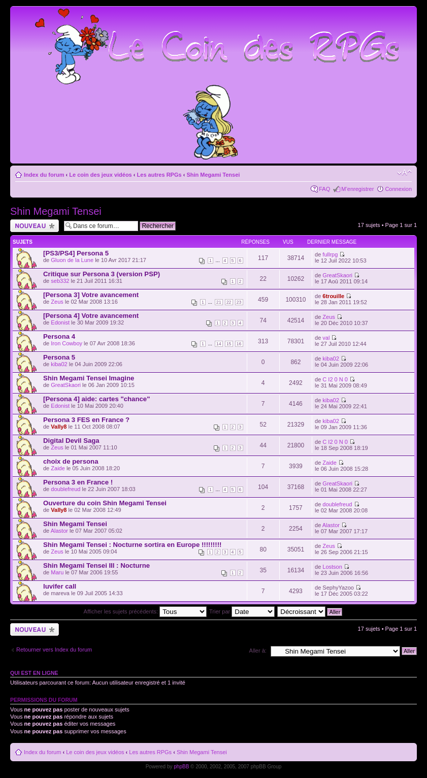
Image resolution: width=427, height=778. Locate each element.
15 (229, 343)
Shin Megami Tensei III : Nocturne (96, 565)
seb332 (60, 281)
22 (229, 302)
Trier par (242, 611)
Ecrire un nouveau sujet (34, 225)
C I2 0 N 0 (335, 379)
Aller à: (258, 650)
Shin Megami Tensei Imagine (88, 378)
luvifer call (59, 586)
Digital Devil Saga (71, 440)
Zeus (57, 302)
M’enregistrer (357, 189)
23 (239, 302)
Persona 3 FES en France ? (86, 420)
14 (218, 343)
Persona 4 (59, 336)
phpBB (181, 766)
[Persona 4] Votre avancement (91, 315)
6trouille (333, 296)
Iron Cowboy (66, 343)
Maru (57, 572)
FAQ (324, 189)
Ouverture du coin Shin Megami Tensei (105, 503)
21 (218, 302)
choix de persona (70, 461)
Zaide (58, 468)
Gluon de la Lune (72, 260)
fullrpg (330, 254)
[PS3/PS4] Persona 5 (76, 253)
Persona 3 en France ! (78, 482)
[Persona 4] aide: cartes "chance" (96, 399)
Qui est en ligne (34, 673)
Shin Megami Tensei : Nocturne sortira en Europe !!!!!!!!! (132, 544)
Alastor (59, 531)
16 (239, 343)
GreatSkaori (337, 275)
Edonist (60, 322)
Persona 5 (59, 357)
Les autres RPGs (159, 175)
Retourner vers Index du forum (54, 649)
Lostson (332, 567)
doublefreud (65, 489)
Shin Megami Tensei (213, 175)
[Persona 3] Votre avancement (91, 295)
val (326, 338)
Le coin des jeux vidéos (100, 175)
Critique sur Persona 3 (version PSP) (101, 274)
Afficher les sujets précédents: (145, 611)
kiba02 (59, 364)
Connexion (398, 189)
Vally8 (59, 427)
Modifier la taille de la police (404, 172)
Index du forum (44, 175)
